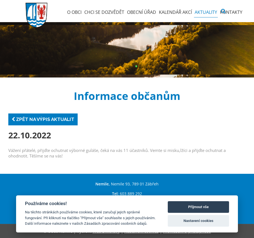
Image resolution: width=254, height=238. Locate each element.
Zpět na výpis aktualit (43, 119)
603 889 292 (131, 193)
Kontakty (231, 12)
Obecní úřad (141, 12)
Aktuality (206, 12)
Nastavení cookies (199, 221)
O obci (74, 12)
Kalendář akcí (175, 12)
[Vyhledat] (223, 11)
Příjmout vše (198, 207)
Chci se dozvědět (104, 12)
